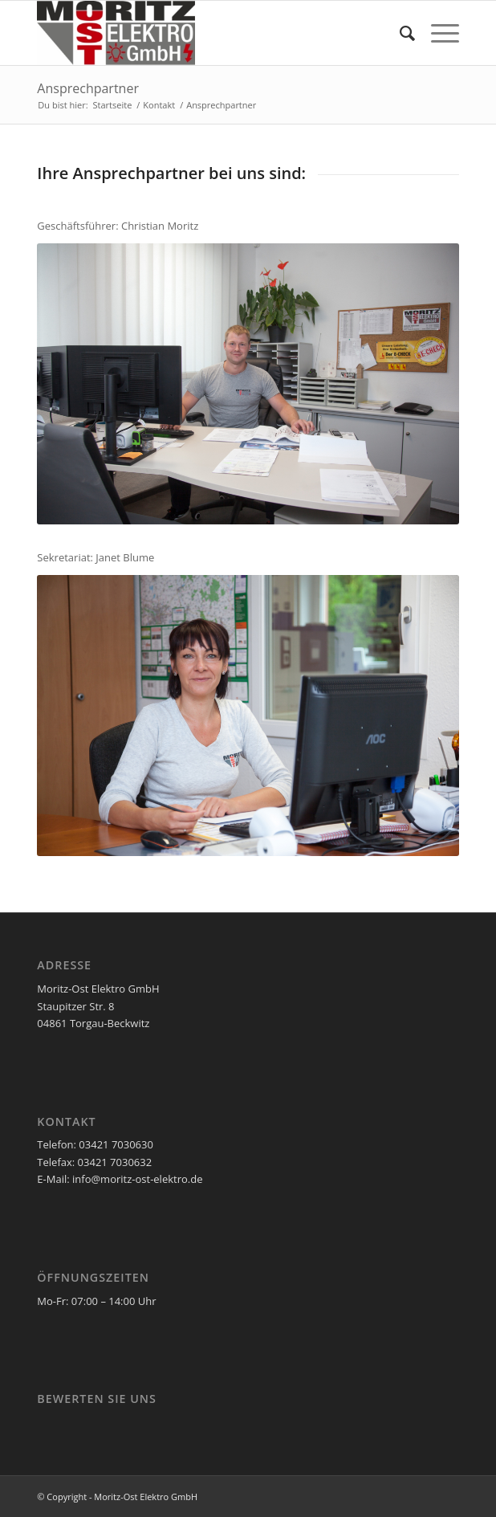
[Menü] (437, 33)
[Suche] (399, 33)
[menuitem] (399, 33)
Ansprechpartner (88, 88)
